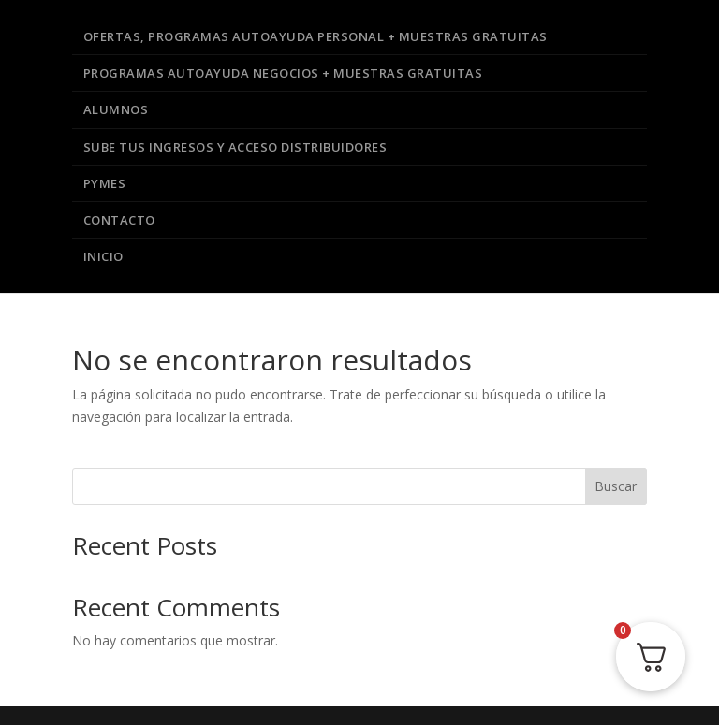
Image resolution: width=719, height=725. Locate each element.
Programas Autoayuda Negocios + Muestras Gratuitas (283, 73)
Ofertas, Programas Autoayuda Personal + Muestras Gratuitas (315, 36)
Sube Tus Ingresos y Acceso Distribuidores (235, 146)
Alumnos (116, 109)
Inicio (103, 256)
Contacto (119, 219)
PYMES (104, 183)
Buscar (615, 486)
